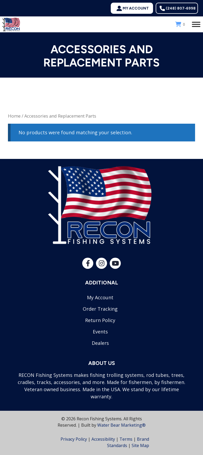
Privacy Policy (74, 439)
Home (14, 116)
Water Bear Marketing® (121, 425)
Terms (125, 439)
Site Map (140, 445)
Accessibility (103, 439)
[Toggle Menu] (196, 24)
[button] (132, 8)
